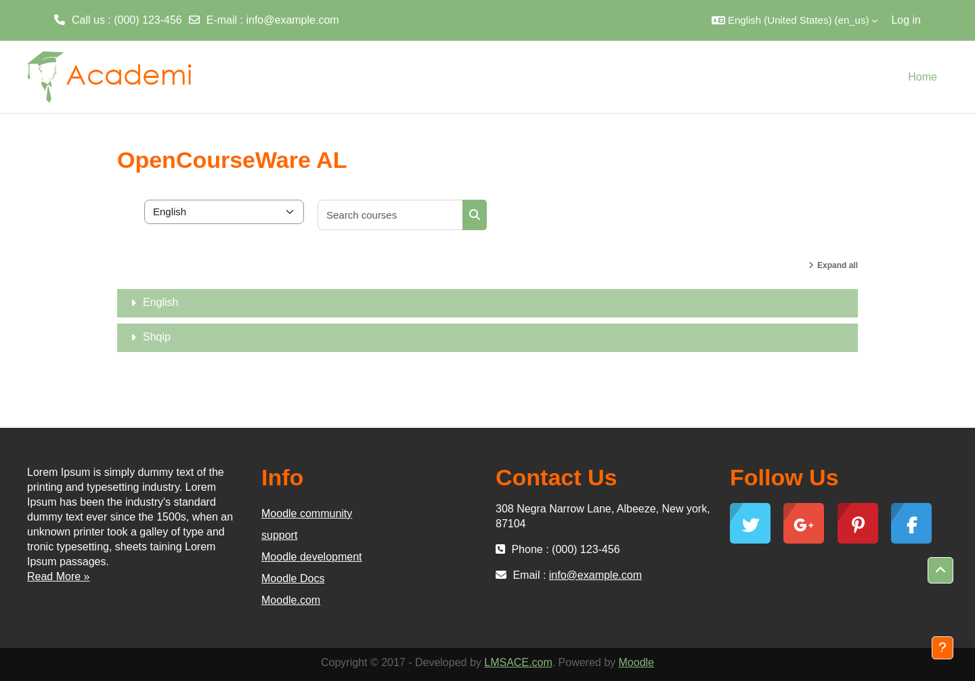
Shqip (157, 337)
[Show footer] (942, 647)
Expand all (837, 265)
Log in (906, 20)
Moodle (636, 662)
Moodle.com (290, 600)
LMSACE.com (518, 662)
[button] (794, 20)
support (279, 535)
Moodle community (306, 513)
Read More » (58, 576)
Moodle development (311, 557)
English (160, 302)
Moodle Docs (292, 578)
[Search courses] (391, 215)
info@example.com (292, 20)
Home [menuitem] (922, 77)
